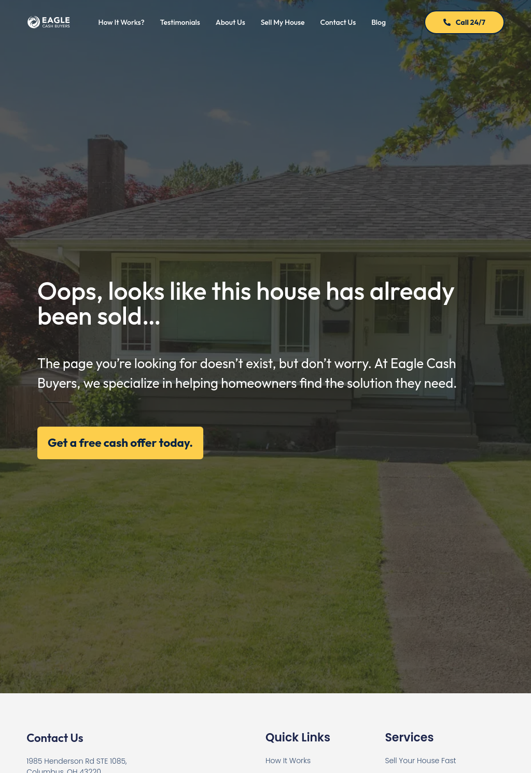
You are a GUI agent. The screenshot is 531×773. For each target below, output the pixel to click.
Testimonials (180, 22)
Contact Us (338, 22)
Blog (378, 22)
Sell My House (283, 22)
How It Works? (121, 22)
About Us (230, 22)
